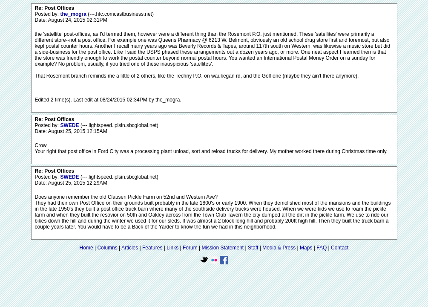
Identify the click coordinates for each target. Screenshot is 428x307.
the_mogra (74, 14)
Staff (253, 248)
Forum (190, 248)
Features (152, 248)
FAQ (321, 248)
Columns (107, 248)
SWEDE (70, 125)
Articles (129, 248)
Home (86, 248)
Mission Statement (222, 248)
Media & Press (279, 248)
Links (172, 248)
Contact (339, 248)
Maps (306, 248)
